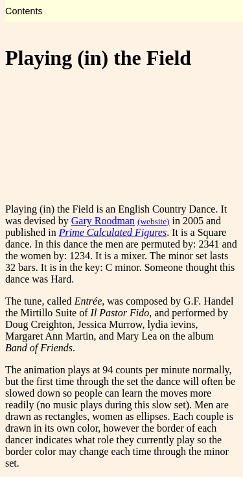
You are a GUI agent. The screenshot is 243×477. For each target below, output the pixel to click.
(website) (153, 221)
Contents (24, 11)
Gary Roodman (103, 220)
